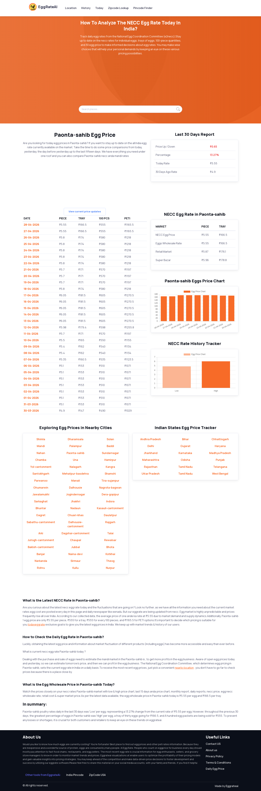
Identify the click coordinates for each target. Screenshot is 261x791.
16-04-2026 (31, 301)
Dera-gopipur (110, 494)
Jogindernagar (75, 494)
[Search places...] (130, 109)
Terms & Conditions (218, 762)
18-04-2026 (31, 289)
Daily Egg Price (215, 769)
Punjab (220, 460)
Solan (110, 439)
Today (99, 8)
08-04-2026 (31, 353)
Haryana (220, 446)
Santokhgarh (40, 473)
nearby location (184, 668)
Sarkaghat (41, 501)
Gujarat (185, 446)
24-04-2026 (31, 250)
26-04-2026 (31, 237)
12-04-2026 (31, 327)
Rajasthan (150, 467)
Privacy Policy (214, 756)
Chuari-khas (76, 515)
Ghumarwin (40, 487)
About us (211, 750)
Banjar (41, 554)
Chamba (40, 460)
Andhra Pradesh (150, 439)
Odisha (185, 460)
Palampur (75, 446)
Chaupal (75, 540)
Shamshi (110, 473)
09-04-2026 (31, 346)
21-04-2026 (31, 269)
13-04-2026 (31, 321)
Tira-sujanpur (110, 480)
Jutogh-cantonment (41, 540)
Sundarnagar (110, 453)
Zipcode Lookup (118, 8)
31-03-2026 (31, 404)
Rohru (41, 568)
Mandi (41, 446)
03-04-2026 (31, 385)
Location (71, 8)
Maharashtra (150, 460)
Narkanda (41, 561)
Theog (110, 561)
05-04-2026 (31, 372)
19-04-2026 (31, 282)
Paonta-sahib (75, 453)
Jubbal (75, 547)
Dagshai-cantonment (76, 533)
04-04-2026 (31, 378)
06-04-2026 (31, 366)
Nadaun (75, 508)
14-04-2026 (31, 314)
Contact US (213, 744)
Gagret (40, 515)
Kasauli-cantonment (110, 508)
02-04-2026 (31, 391)
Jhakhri (75, 501)
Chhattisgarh (220, 439)
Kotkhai (110, 554)
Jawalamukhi (40, 494)
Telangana (220, 467)
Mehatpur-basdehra (75, 473)
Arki (40, 533)
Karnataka (185, 453)
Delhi (150, 446)
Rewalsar (110, 540)
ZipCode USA (97, 775)
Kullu (75, 568)
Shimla (40, 439)
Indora (110, 501)
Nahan (41, 453)
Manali (75, 480)
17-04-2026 (31, 295)
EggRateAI (43, 7)
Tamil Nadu (185, 467)
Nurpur (110, 568)
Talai (110, 533)
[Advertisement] (130, 82)
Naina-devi (75, 554)
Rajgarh (110, 522)
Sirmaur (76, 561)
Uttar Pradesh (151, 473)
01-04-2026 (31, 398)
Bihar (185, 439)
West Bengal (220, 473)
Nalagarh (75, 467)
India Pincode (75, 775)
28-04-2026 (31, 224)
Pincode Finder (142, 8)
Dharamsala (75, 439)
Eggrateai (232, 786)
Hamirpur (110, 460)
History (86, 8)
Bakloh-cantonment (41, 547)
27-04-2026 (31, 231)
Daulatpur (110, 515)
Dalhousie (75, 487)
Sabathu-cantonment (41, 522)
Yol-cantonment (40, 467)
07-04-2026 (31, 359)
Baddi (110, 446)
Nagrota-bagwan (110, 487)
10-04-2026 (31, 340)
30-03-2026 (31, 410)
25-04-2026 (31, 244)
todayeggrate (36, 624)
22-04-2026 (31, 263)
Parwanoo (40, 480)
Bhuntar (41, 508)
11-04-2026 (31, 334)
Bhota (110, 547)
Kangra (110, 467)
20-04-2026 (31, 276)
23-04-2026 (31, 257)
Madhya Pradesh (220, 453)
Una (75, 460)
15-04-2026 (31, 308)
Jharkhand (150, 453)
